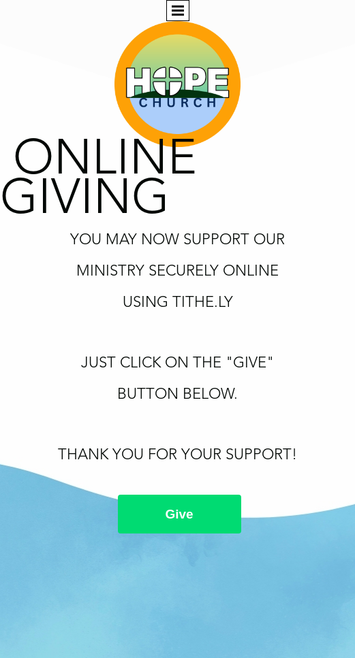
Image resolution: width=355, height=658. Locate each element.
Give (180, 514)
